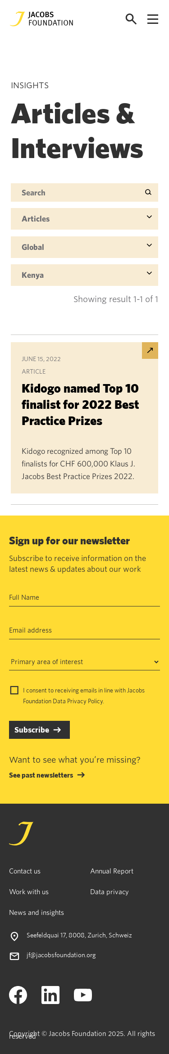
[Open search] (131, 19)
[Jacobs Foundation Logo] (41, 19)
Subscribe (31, 729)
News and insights (36, 912)
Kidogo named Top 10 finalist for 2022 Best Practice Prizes (80, 404)
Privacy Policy (85, 701)
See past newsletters (41, 775)
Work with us (29, 891)
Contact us (25, 871)
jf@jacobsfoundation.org (61, 955)
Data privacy (109, 891)
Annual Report (111, 871)
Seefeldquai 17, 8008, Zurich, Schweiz (79, 935)
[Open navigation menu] (152, 19)
